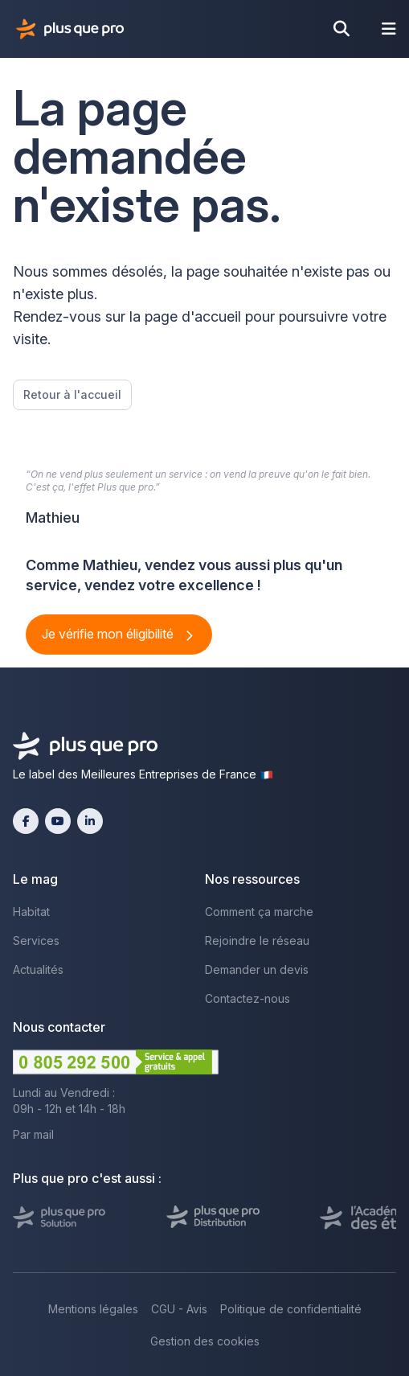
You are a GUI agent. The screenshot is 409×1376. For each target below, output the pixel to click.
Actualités (38, 969)
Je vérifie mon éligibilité (109, 634)
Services (36, 940)
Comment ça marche (259, 911)
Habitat (31, 911)
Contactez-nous (247, 998)
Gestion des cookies (205, 1341)
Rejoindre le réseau (257, 940)
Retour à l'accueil (72, 394)
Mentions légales (93, 1309)
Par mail (33, 1134)
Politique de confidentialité (291, 1309)
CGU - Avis (179, 1309)
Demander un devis (257, 969)
